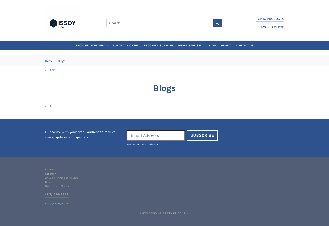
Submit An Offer (126, 45)
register (278, 27)
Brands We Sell (190, 45)
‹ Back (50, 70)
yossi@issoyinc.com (58, 203)
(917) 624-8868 (57, 194)
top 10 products (270, 19)
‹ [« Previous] (45, 106)
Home (49, 61)
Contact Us (245, 45)
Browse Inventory (91, 45)
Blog (212, 45)
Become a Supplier (158, 45)
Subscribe (202, 135)
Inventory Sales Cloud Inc (161, 213)
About (226, 45)
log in (265, 27)
